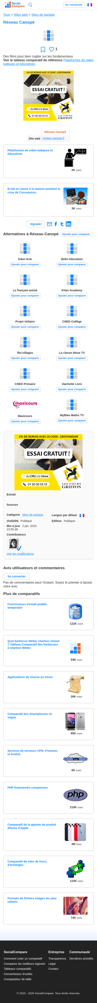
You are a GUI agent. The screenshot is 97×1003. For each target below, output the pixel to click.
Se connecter (73, 4)
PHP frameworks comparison (27, 787)
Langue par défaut (64, 515)
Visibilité (13, 521)
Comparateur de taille (18, 979)
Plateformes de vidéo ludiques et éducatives (30, 152)
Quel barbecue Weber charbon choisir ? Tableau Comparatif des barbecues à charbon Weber (33, 644)
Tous (6, 14)
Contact (53, 968)
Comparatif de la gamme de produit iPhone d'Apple (31, 826)
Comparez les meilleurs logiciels (24, 963)
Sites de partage (43, 14)
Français (89, 4)
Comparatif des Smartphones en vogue (29, 715)
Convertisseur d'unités (18, 974)
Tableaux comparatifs (17, 968)
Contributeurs (16, 534)
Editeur (57, 521)
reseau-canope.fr (53, 138)
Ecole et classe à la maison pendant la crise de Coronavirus (33, 190)
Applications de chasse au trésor (30, 677)
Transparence (57, 958)
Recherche (30, 5)
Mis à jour (13, 526)
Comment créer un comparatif (23, 958)
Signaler (35, 224)
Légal (51, 963)
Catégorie (13, 514)
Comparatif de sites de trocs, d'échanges (27, 863)
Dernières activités (81, 958)
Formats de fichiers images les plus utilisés (32, 900)
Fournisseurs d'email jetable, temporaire (27, 606)
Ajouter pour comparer (76, 234)
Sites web (21, 14)
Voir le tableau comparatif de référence (32, 60)
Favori (43, 49)
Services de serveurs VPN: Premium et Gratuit (32, 752)
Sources (12, 504)
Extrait (11, 494)
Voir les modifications (20, 553)
